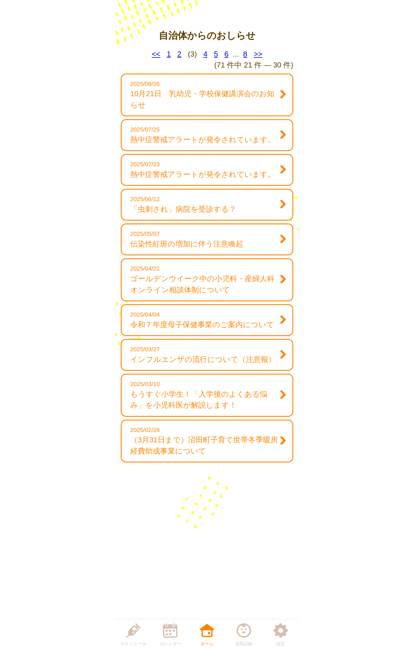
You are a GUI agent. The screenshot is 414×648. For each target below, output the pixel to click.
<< (156, 54)
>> (258, 54)
